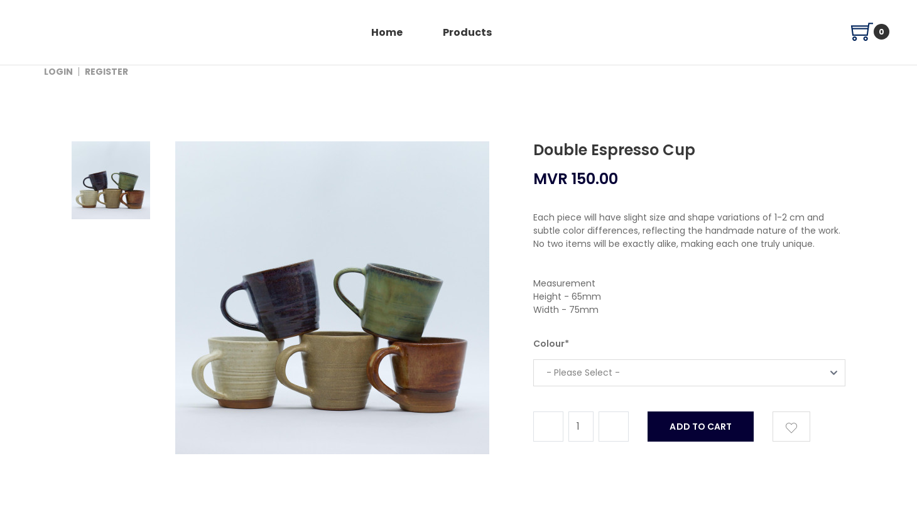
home (387, 32)
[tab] (111, 296)
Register (106, 71)
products (467, 32)
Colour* (551, 343)
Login (58, 71)
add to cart (701, 426)
